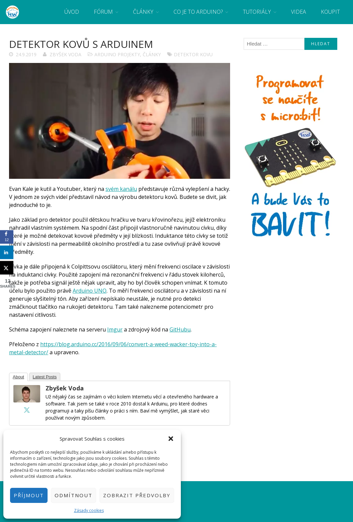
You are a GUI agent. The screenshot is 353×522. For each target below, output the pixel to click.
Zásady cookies (89, 510)
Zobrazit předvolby (136, 495)
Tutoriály (257, 11)
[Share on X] (6, 267)
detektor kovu (193, 54)
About (18, 376)
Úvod (71, 11)
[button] (170, 438)
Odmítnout (73, 495)
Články (143, 11)
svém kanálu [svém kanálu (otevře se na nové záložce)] (121, 189)
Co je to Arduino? (198, 11)
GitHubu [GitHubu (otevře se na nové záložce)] (180, 329)
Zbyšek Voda (65, 54)
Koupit (330, 11)
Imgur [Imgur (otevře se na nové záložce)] (115, 329)
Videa (298, 11)
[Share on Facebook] (6, 236)
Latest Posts (45, 376)
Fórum (103, 11)
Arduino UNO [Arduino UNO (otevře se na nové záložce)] (90, 290)
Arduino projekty (117, 54)
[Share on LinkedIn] (6, 252)
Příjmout (29, 495)
